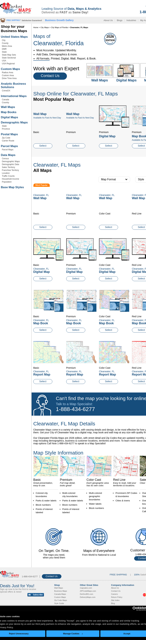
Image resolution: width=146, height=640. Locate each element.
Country (5, 102)
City (3, 40)
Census (5, 158)
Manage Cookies (73, 633)
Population (7, 182)
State (4, 52)
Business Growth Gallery (59, 20)
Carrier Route (8, 141)
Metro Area (7, 46)
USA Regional (8, 63)
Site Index (115, 600)
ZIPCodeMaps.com (88, 591)
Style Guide (59, 603)
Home (35, 27)
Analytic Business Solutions (13, 85)
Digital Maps (9, 117)
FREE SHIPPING (118, 574)
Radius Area (7, 72)
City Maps (44, 27)
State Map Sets (9, 55)
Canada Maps (60, 594)
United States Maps (14, 36)
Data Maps (8, 155)
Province (6, 129)
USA (4, 60)
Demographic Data (10, 164)
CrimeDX (6, 90)
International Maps (14, 96)
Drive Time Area (9, 78)
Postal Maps (9, 134)
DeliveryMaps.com (87, 597)
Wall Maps (8, 107)
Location (6, 173)
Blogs (119, 20)
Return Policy (116, 597)
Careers (114, 594)
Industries (131, 20)
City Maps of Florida (59, 27)
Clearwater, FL (41, 268)
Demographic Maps (14, 122)
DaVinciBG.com (86, 594)
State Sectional (9, 58)
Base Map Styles (12, 187)
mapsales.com (86, 588)
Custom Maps (10, 69)
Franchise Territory (10, 170)
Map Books (8, 112)
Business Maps (60, 591)
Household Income (10, 179)
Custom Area (8, 75)
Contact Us (50, 76)
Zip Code (6, 138)
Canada (5, 99)
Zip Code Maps (60, 600)
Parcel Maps (9, 146)
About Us (108, 20)
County (5, 43)
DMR (4, 49)
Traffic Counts (8, 176)
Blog (113, 603)
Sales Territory (8, 167)
